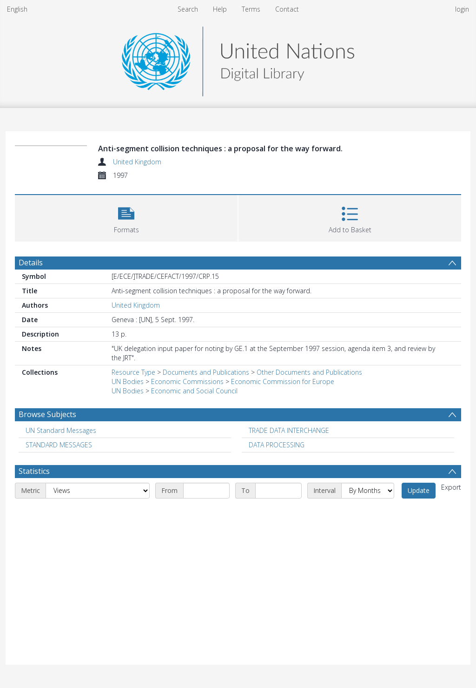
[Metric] (98, 491)
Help (220, 9)
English (17, 9)
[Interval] (367, 491)
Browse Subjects (47, 414)
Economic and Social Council (194, 390)
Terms (251, 9)
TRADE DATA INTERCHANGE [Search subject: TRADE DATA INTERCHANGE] (289, 430)
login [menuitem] (462, 9)
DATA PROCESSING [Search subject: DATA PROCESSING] (276, 444)
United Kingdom (137, 161)
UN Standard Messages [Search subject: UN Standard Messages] (61, 430)
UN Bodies (128, 381)
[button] (126, 217)
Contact (287, 9)
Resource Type (133, 372)
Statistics (34, 471)
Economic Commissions (187, 381)
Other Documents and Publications (309, 372)
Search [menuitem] (188, 9)
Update (419, 490)
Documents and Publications (206, 372)
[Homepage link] (238, 59)
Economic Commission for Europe (282, 381)
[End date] (278, 491)
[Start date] (206, 491)
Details (31, 262)
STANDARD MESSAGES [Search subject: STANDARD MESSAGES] (59, 444)
